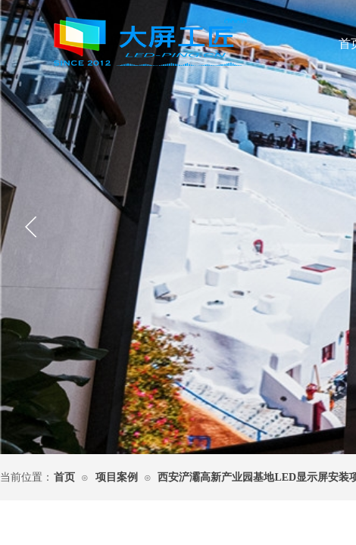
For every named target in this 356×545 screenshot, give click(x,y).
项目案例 (116, 477)
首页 (64, 477)
